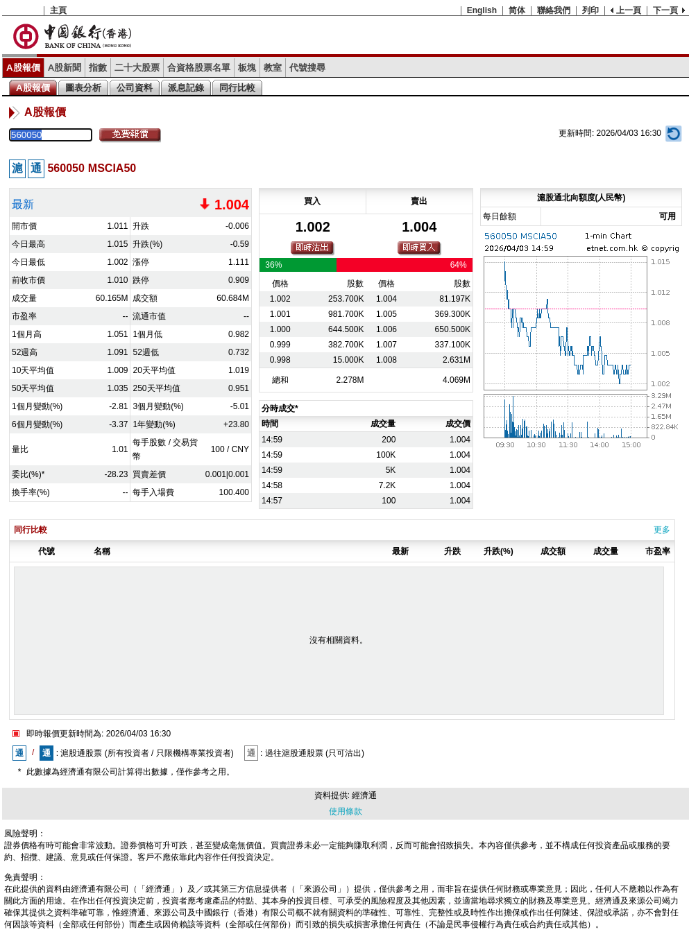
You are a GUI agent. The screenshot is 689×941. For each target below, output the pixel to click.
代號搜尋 (307, 67)
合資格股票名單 (198, 67)
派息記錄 (186, 88)
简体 (517, 10)
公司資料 (135, 88)
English (482, 10)
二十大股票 (137, 67)
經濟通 (364, 795)
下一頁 (665, 10)
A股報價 (23, 67)
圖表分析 (83, 88)
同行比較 (237, 88)
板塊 (247, 67)
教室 (273, 67)
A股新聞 (65, 67)
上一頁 (628, 10)
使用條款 (345, 811)
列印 (590, 10)
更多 (662, 530)
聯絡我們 (553, 10)
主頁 (58, 10)
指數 (98, 67)
